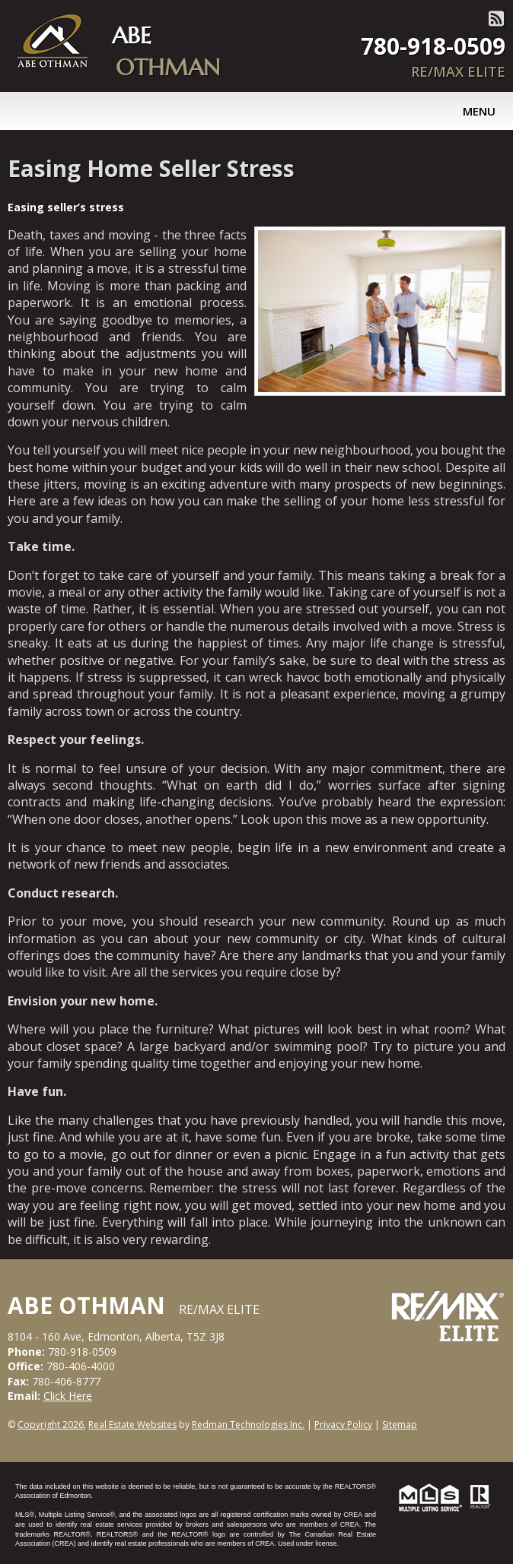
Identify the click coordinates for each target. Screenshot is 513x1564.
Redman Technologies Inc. (248, 1424)
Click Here (67, 1395)
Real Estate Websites (132, 1424)
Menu (479, 111)
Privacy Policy (343, 1424)
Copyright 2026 (51, 1424)
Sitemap (399, 1424)
